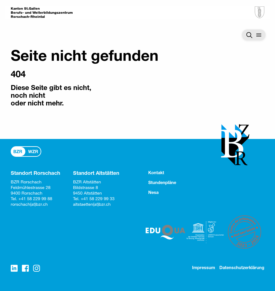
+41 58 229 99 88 (35, 198)
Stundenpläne (162, 182)
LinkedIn (14, 268)
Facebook (25, 268)
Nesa (153, 192)
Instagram (36, 268)
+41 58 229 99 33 (98, 198)
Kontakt (156, 172)
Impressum (203, 267)
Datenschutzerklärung (241, 267)
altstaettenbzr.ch (92, 204)
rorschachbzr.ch (29, 204)
